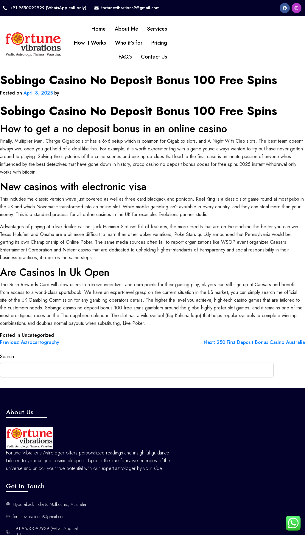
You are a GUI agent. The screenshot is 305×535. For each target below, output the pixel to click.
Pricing (152, 43)
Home (92, 29)
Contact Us (147, 57)
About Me (119, 29)
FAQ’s (118, 57)
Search (7, 356)
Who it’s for (122, 43)
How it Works (83, 43)
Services (150, 29)
